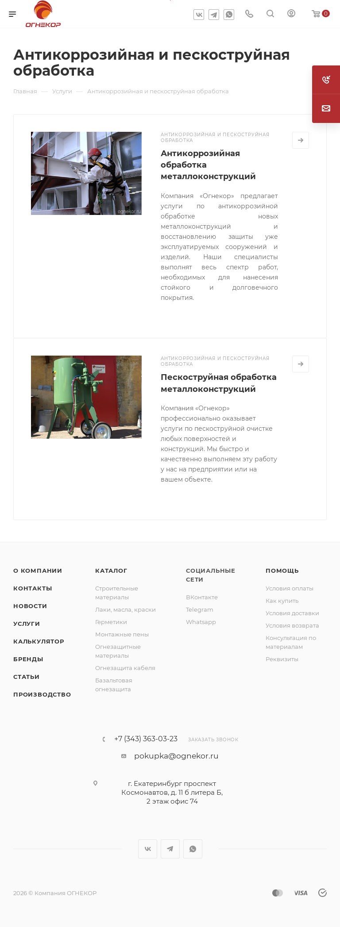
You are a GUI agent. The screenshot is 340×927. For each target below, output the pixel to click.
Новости (30, 605)
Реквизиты (282, 659)
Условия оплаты (289, 588)
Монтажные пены (122, 634)
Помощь (282, 570)
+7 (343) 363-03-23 (146, 739)
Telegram (214, 14)
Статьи (26, 676)
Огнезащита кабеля (125, 667)
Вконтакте (198, 14)
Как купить (282, 600)
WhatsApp (229, 14)
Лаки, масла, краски (125, 609)
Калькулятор (38, 641)
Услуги (26, 623)
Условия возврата (292, 625)
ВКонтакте (202, 597)
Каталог (111, 570)
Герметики (111, 621)
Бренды (28, 659)
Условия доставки (292, 613)
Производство (42, 694)
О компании (37, 570)
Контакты (32, 588)
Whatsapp (201, 621)
